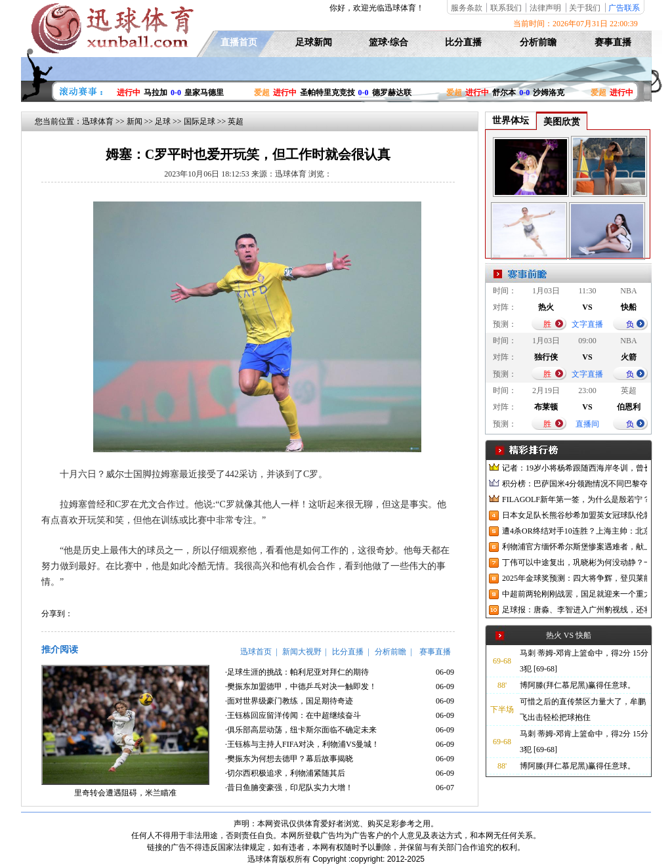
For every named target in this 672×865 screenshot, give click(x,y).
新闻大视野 (302, 651)
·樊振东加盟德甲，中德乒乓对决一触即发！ (301, 686)
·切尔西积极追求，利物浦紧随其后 (285, 773)
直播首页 (238, 42)
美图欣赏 (561, 122)
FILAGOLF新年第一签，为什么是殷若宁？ (574, 499)
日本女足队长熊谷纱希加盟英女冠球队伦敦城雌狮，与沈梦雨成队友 (574, 515)
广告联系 (624, 7)
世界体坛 (510, 120)
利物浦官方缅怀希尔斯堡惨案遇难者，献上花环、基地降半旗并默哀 (574, 546)
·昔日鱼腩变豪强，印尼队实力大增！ (289, 787)
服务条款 (466, 7)
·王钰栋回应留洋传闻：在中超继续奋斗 (293, 715)
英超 (235, 121)
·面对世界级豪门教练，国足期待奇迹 (289, 701)
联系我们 (506, 7)
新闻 (134, 121)
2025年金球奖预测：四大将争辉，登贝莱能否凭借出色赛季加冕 (574, 578)
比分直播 (463, 42)
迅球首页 (256, 651)
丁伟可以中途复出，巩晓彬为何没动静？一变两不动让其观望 (574, 562)
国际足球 (199, 121)
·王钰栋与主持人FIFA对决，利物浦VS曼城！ (302, 744)
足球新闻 (313, 42)
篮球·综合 (388, 42)
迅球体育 (98, 121)
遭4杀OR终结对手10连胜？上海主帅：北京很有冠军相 (574, 531)
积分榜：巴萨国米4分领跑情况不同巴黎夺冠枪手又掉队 (574, 483)
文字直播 (587, 324)
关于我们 (584, 7)
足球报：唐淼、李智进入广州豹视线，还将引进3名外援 (574, 609)
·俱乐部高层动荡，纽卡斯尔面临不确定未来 (301, 729)
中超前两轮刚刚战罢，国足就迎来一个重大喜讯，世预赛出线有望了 (574, 594)
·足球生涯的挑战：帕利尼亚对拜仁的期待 (297, 672)
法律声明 (545, 7)
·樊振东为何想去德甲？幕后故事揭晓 (289, 758)
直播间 (587, 424)
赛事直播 (613, 42)
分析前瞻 (538, 42)
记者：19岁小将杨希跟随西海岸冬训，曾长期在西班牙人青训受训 (574, 468)
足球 (163, 121)
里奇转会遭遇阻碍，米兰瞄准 (125, 792)
